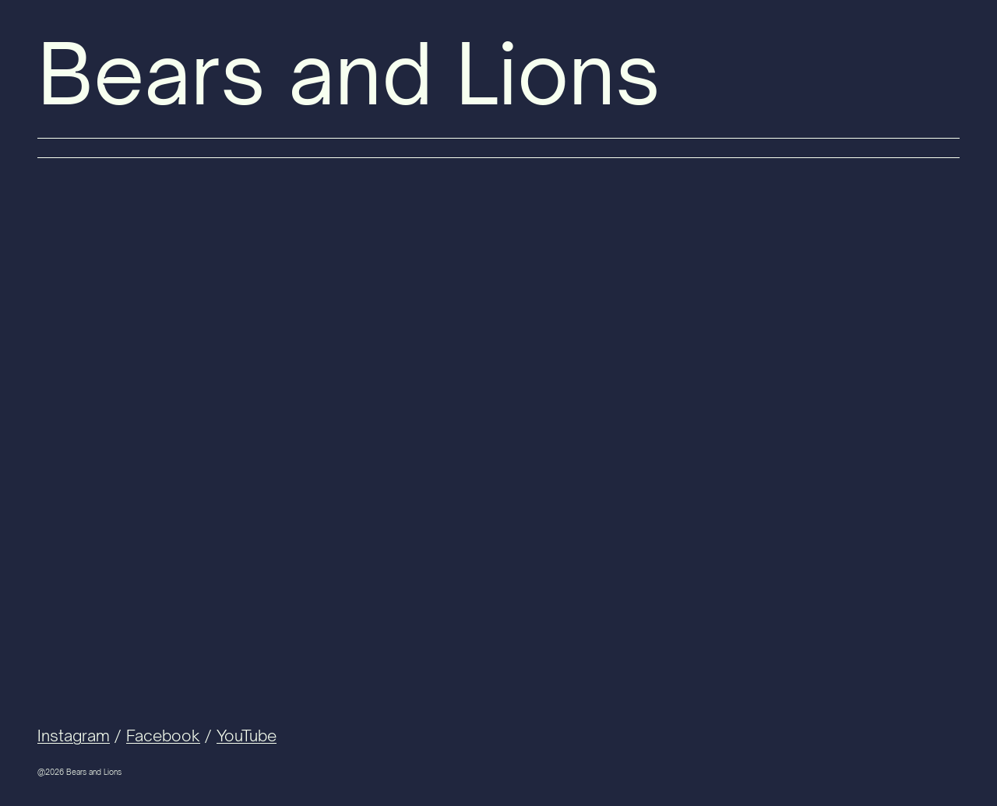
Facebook (163, 735)
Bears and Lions (349, 73)
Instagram (73, 735)
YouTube (247, 735)
